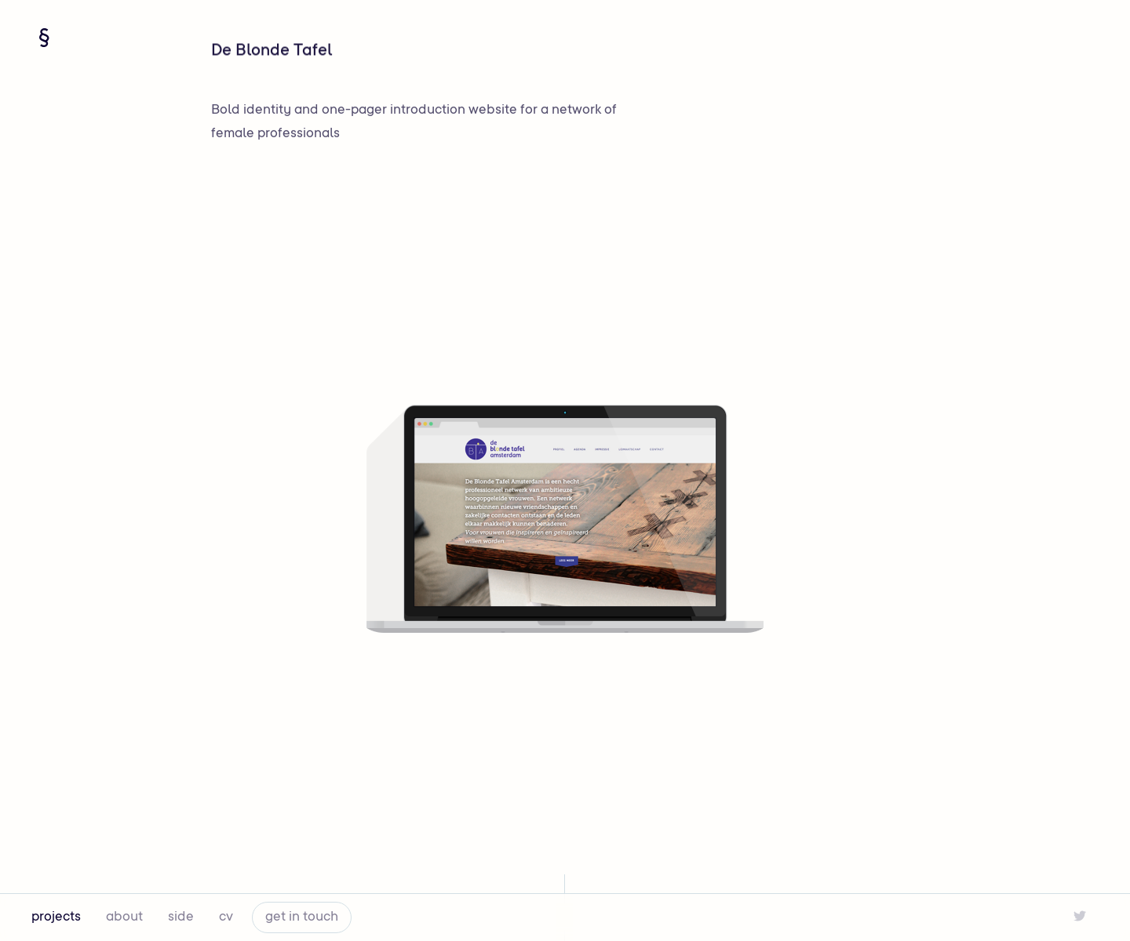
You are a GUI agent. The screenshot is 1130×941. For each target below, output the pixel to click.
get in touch (301, 917)
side (181, 917)
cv (226, 917)
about (124, 917)
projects (56, 917)
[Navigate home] (44, 38)
